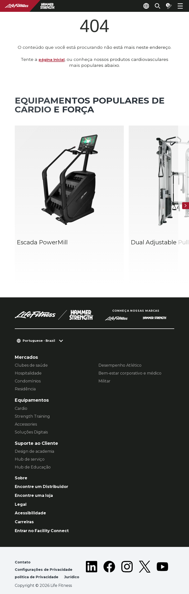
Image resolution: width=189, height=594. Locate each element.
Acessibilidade (32, 495)
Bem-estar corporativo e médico (129, 353)
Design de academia (34, 431)
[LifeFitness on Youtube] (162, 559)
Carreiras (25, 505)
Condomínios (28, 361)
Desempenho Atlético (120, 345)
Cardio (21, 388)
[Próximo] (184, 195)
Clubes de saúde (31, 345)
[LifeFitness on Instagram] (127, 559)
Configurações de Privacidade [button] (46, 554)
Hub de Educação (33, 447)
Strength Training (32, 396)
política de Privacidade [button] (39, 562)
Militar (104, 361)
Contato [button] (23, 546)
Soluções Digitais (31, 411)
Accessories (26, 403)
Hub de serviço (30, 439)
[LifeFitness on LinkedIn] (91, 559)
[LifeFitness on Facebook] (109, 559)
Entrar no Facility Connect (45, 514)
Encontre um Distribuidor (44, 467)
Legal (21, 486)
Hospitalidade (28, 353)
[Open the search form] (154, 6)
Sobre (22, 458)
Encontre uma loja (36, 476)
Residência (25, 368)
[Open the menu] (180, 6)
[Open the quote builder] (167, 6)
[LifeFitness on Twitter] (145, 559)
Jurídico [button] (23, 570)
